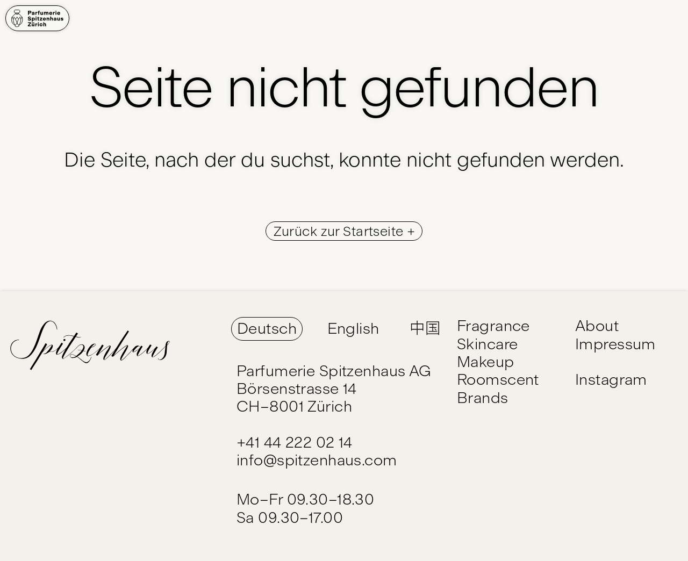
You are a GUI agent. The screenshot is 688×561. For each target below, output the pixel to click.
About (597, 326)
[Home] (37, 18)
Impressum (615, 344)
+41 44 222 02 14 (294, 442)
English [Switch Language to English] (353, 328)
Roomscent (498, 379)
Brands (482, 398)
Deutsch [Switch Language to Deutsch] (267, 328)
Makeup (485, 362)
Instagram (611, 379)
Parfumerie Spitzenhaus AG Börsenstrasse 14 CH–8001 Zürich (334, 389)
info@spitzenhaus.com (316, 460)
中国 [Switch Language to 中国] (425, 328)
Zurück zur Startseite (340, 231)
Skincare (487, 344)
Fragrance (493, 326)
